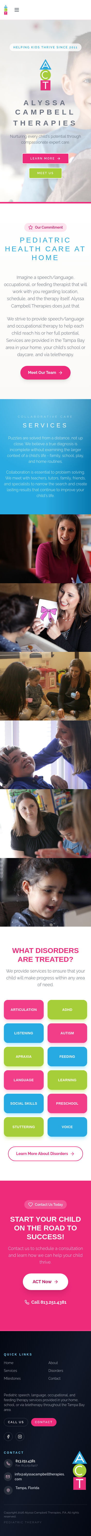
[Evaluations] (45, 617)
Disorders (56, 1371)
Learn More (45, 158)
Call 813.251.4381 (45, 1302)
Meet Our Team (45, 372)
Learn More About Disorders (45, 1153)
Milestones (12, 1378)
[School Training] (45, 823)
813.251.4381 (25, 1461)
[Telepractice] (45, 892)
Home (8, 1363)
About (53, 1363)
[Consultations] (45, 548)
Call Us (16, 1422)
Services (10, 1371)
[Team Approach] (45, 686)
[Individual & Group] (45, 754)
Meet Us (45, 173)
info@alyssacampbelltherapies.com (40, 1476)
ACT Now (45, 1281)
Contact (55, 1378)
